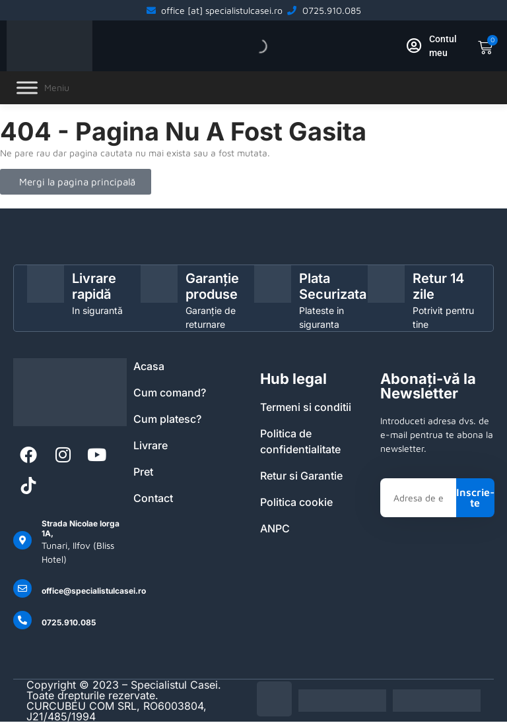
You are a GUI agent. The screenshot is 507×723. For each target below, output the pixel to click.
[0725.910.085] (22, 620)
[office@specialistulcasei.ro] (22, 588)
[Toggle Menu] (27, 88)
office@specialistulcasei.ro (94, 591)
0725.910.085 (69, 622)
